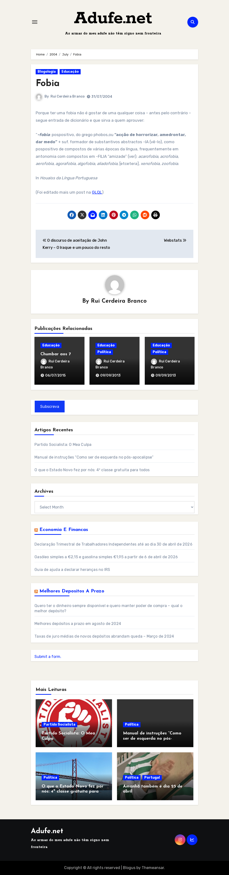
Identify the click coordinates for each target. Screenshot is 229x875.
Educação (70, 72)
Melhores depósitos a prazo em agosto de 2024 (77, 623)
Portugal (152, 778)
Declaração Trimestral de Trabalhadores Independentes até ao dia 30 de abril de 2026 (113, 544)
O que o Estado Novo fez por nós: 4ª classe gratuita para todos (92, 470)
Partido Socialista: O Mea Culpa (62, 444)
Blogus (129, 867)
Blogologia (47, 72)
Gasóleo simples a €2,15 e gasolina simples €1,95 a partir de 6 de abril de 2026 (106, 557)
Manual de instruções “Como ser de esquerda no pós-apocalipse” (93, 457)
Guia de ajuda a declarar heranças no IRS (72, 569)
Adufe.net (113, 18)
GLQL (97, 192)
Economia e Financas (63, 529)
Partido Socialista (59, 724)
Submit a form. (47, 656)
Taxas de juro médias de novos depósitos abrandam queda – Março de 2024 (104, 636)
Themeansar (153, 867)
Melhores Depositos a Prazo (71, 591)
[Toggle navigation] (35, 22)
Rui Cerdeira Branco (67, 96)
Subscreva (49, 406)
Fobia (48, 83)
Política (104, 352)
